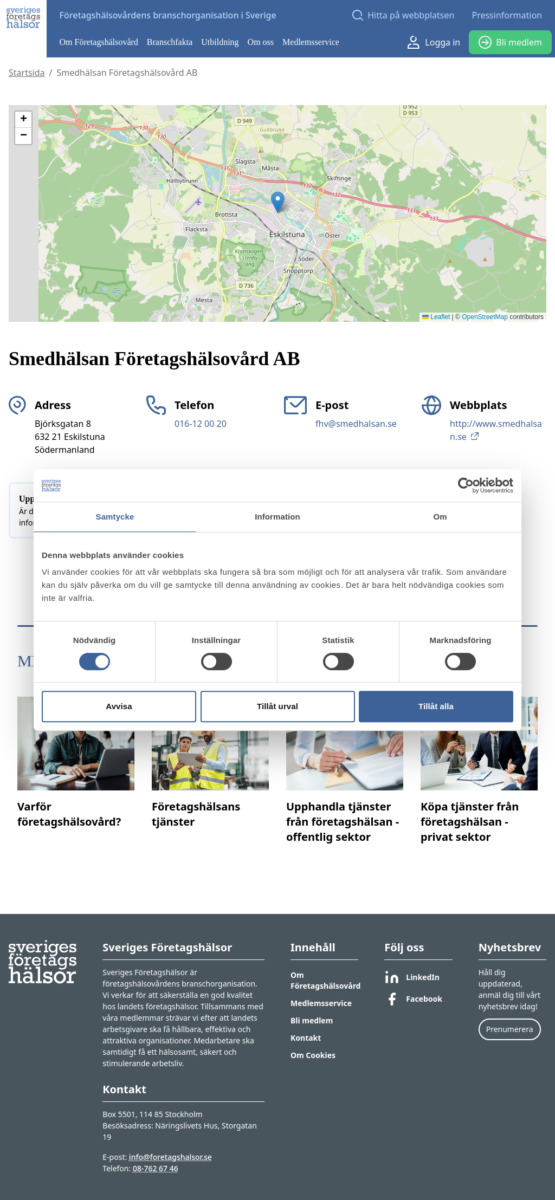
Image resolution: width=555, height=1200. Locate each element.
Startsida (27, 73)
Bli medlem (510, 42)
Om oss (261, 42)
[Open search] (403, 15)
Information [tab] (277, 516)
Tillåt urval (277, 706)
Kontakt (306, 1038)
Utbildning (219, 42)
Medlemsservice (310, 42)
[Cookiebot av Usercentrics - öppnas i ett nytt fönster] (465, 485)
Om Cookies (313, 1055)
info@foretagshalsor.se (170, 1157)
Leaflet (436, 317)
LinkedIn (412, 977)
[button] (278, 202)
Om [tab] (440, 516)
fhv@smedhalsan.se (356, 424)
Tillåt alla (436, 706)
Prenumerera (509, 1029)
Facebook (413, 999)
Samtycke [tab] (115, 516)
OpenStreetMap (485, 317)
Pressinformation (507, 15)
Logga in (434, 42)
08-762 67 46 (155, 1168)
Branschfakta (169, 42)
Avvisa (119, 706)
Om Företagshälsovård (99, 42)
